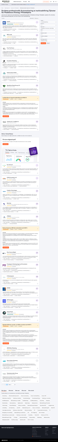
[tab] (3, 391)
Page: (10, 384)
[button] (51, 1)
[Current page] (12, 384)
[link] (25, 1)
